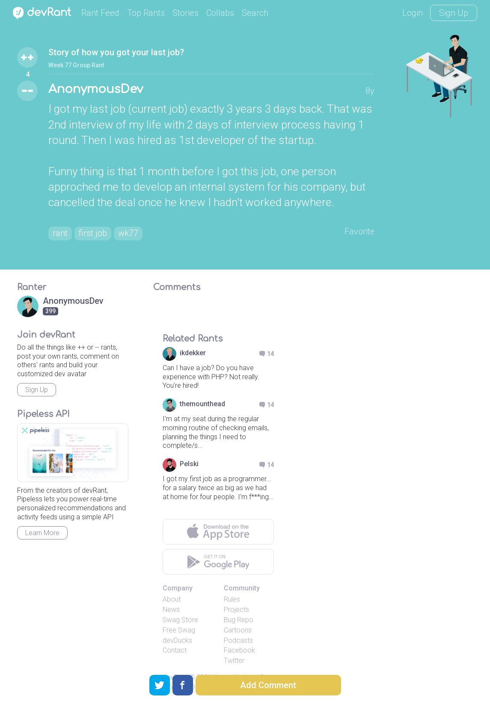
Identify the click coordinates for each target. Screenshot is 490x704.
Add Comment (268, 685)
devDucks (177, 640)
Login (412, 13)
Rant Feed (100, 13)
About (172, 600)
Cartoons (238, 630)
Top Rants (146, 13)
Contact (175, 651)
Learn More (42, 533)
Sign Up (453, 13)
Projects (236, 610)
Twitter (234, 661)
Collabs (220, 13)
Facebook (239, 651)
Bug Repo (238, 620)
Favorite (359, 232)
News (171, 610)
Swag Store (180, 620)
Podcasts (238, 640)
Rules (232, 600)
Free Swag (179, 630)
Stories (185, 13)
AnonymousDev (96, 89)
